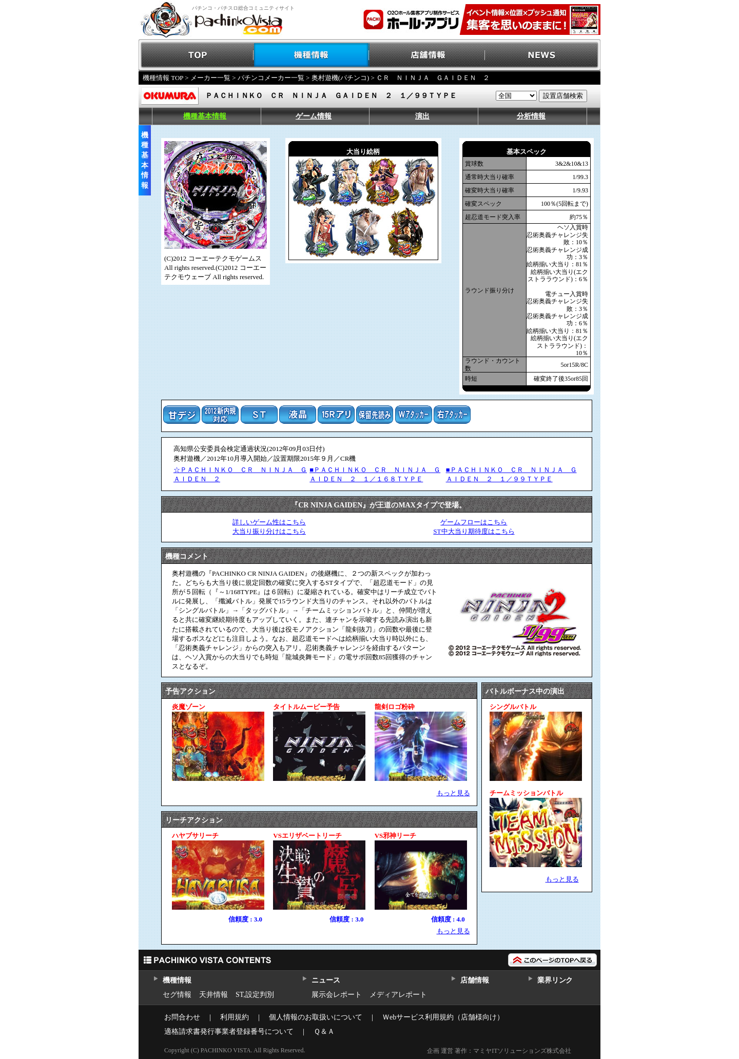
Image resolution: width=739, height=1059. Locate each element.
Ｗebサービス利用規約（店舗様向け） (443, 1017)
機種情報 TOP (163, 78)
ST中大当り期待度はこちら (473, 531)
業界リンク (555, 980)
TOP (196, 55)
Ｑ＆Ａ (324, 1031)
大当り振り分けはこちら (269, 531)
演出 (422, 116)
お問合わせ (182, 1017)
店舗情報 (427, 55)
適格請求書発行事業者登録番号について (229, 1031)
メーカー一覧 (210, 78)
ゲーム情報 (314, 116)
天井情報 (213, 994)
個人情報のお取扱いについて (315, 1017)
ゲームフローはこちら (473, 522)
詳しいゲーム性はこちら (269, 522)
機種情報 (311, 55)
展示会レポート (337, 994)
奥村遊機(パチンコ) (340, 78)
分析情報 (531, 116)
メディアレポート (398, 994)
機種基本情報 (204, 116)
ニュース (326, 980)
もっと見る (453, 793)
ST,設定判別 (255, 994)
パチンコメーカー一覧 (271, 78)
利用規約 (234, 1017)
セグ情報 (177, 994)
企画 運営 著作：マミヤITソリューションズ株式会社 (499, 1050)
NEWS (542, 55)
